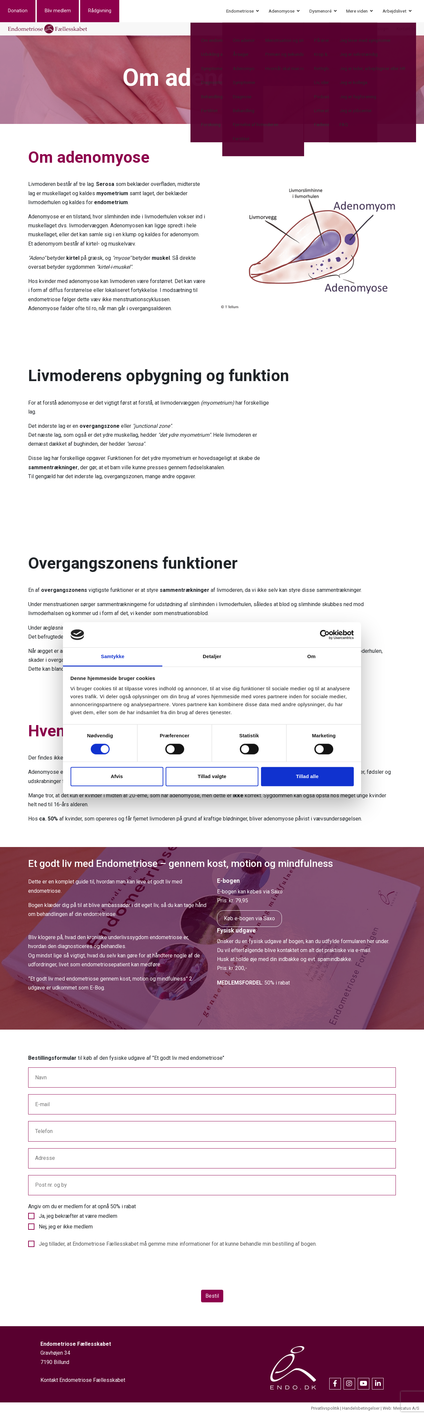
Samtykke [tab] (113, 656)
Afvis (117, 776)
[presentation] (78, 1272)
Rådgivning (107, 11)
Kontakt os (406, 30)
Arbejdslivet (394, 11)
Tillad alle (307, 776)
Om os (325, 30)
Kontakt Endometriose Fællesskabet (82, 1382)
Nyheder (346, 30)
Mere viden (357, 11)
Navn (41, 1079)
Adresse (45, 1160)
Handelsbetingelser (361, 1410)
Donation (25, 11)
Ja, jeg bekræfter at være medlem (78, 1218)
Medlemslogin (375, 30)
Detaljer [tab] (212, 656)
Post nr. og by (51, 1187)
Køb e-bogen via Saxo (249, 920)
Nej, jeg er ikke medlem (66, 1228)
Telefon (44, 1133)
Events (266, 30)
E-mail (42, 1106)
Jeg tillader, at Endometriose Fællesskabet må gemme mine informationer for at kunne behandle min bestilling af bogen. (178, 1246)
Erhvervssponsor (295, 30)
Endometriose (240, 11)
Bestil (212, 1298)
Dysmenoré (320, 11)
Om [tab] (311, 656)
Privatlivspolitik (325, 1410)
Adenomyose (281, 11)
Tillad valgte (212, 776)
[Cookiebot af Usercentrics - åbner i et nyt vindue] (325, 635)
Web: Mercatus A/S (401, 1410)
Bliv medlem (66, 11)
